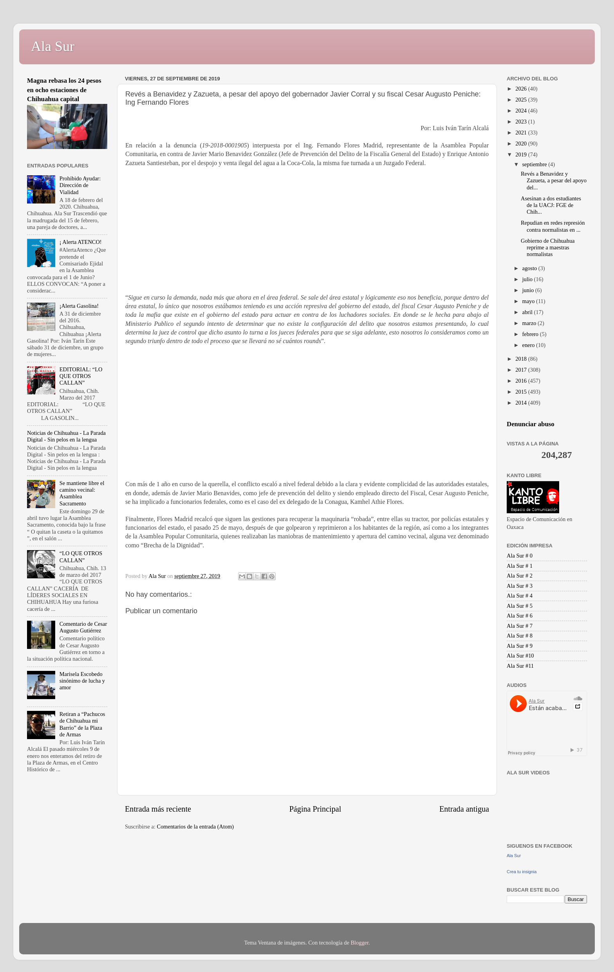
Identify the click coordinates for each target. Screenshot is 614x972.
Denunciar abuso (530, 424)
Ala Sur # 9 (520, 646)
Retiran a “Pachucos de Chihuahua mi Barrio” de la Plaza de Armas (82, 724)
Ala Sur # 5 (520, 606)
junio (528, 290)
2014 (521, 403)
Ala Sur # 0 (520, 555)
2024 (521, 110)
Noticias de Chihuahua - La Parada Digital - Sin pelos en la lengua (66, 436)
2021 (521, 132)
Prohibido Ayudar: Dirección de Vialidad (80, 185)
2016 (521, 381)
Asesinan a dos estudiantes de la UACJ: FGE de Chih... (551, 205)
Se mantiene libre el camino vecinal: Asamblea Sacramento (82, 493)
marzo (530, 323)
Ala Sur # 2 (520, 575)
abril (528, 312)
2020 (521, 143)
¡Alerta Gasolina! (79, 306)
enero (529, 345)
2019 (521, 154)
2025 (521, 99)
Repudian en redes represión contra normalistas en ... (553, 226)
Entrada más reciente (158, 809)
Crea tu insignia (521, 871)
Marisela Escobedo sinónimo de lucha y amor (82, 681)
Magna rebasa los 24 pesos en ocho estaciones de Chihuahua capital (64, 90)
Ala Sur (52, 46)
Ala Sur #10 (520, 655)
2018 (521, 359)
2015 (521, 392)
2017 (521, 370)
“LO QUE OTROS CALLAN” (81, 556)
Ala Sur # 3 (520, 586)
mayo (529, 301)
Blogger (359, 942)
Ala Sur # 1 (520, 566)
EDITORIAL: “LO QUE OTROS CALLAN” (81, 376)
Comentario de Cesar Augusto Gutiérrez (83, 627)
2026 (521, 88)
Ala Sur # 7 (520, 626)
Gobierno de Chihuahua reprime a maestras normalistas (547, 248)
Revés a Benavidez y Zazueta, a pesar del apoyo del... (554, 181)
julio (528, 279)
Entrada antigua (464, 809)
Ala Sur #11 (520, 666)
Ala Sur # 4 (520, 595)
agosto (530, 268)
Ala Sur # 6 (520, 615)
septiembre (535, 164)
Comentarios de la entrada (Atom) (195, 826)
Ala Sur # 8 (520, 635)
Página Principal (315, 809)
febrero (531, 334)
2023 (521, 121)
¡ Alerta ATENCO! (81, 242)
